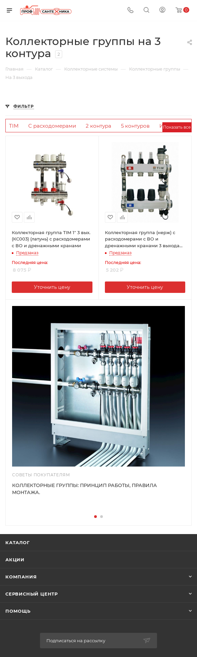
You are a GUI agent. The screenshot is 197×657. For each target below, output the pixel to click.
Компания (21, 576)
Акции (15, 559)
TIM (13, 126)
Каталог (17, 542)
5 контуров (135, 126)
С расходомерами (52, 126)
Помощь (18, 611)
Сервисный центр (31, 594)
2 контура (98, 126)
